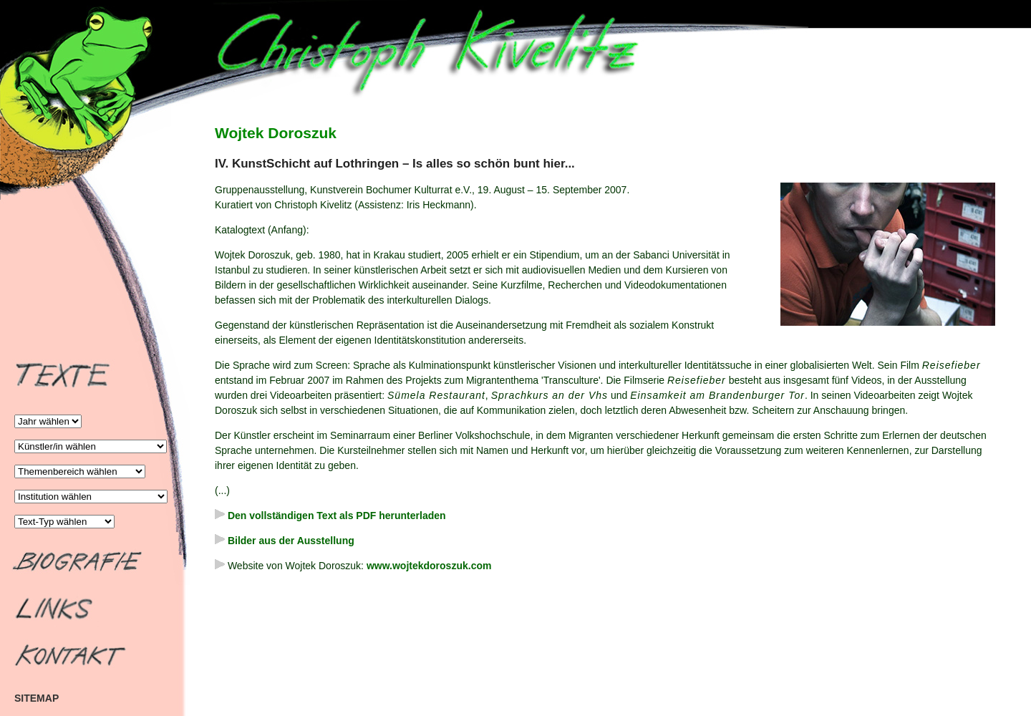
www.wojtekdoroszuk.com (429, 565)
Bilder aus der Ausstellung (284, 540)
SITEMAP (36, 698)
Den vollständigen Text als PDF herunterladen (330, 515)
